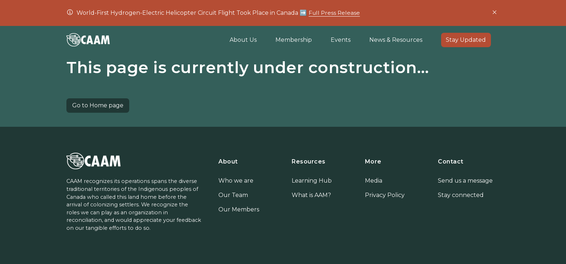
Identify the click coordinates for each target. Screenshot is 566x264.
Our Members (238, 209)
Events (341, 39)
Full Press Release (334, 12)
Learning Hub (312, 180)
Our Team (233, 195)
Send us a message (465, 180)
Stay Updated (466, 39)
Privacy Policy (385, 195)
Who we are (235, 180)
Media (373, 180)
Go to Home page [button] (97, 105)
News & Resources (395, 39)
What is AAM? (311, 195)
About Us (243, 39)
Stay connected (461, 195)
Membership (293, 39)
